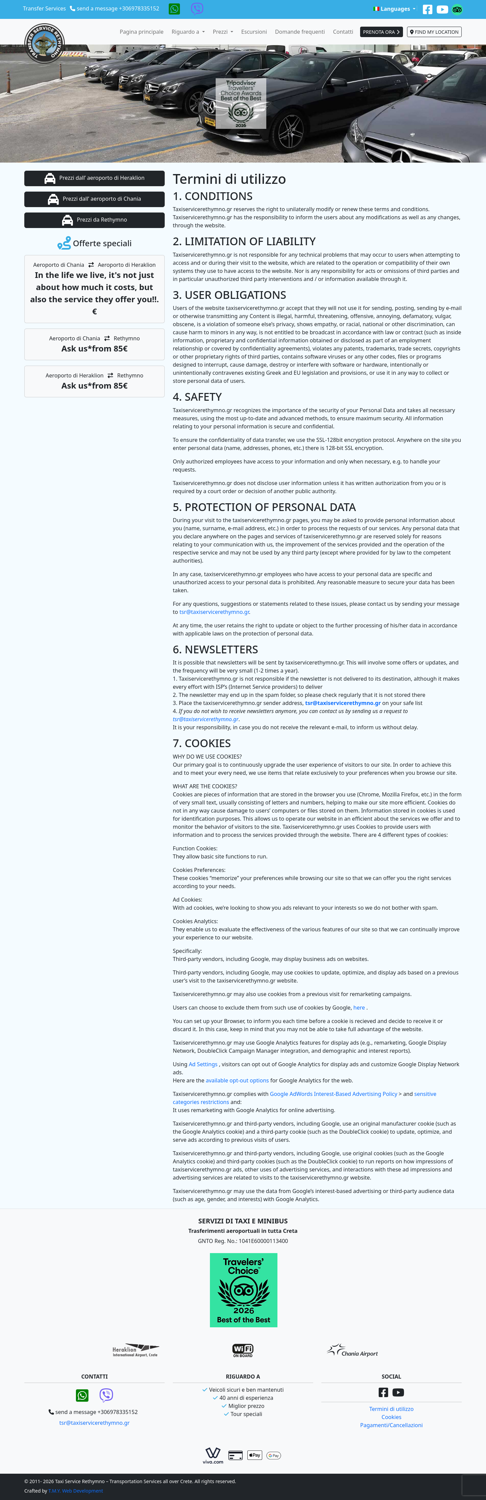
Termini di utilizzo (391, 1409)
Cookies (392, 1417)
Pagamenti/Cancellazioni (391, 1425)
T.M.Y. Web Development (75, 1491)
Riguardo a (186, 31)
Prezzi (221, 31)
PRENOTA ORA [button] (381, 32)
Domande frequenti (300, 31)
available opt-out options (238, 1080)
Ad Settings (204, 1064)
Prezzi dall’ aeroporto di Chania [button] (94, 199)
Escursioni (254, 31)
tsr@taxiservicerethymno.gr (214, 612)
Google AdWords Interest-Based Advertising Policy (334, 1094)
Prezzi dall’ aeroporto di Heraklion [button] (95, 178)
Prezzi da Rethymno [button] (94, 220)
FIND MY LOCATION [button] (434, 32)
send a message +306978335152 (118, 8)
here (359, 1007)
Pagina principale (142, 31)
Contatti (343, 31)
